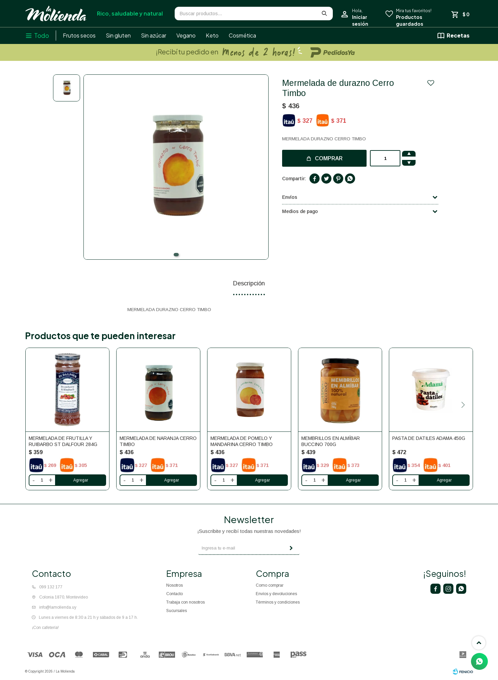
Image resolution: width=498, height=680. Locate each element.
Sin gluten (118, 35)
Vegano (186, 35)
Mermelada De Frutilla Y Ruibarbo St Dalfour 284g (63, 441)
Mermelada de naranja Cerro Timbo (158, 441)
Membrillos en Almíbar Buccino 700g (330, 441)
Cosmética (242, 35)
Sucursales (176, 610)
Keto (212, 35)
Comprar (329, 158)
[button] (176, 254)
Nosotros (174, 585)
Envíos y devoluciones (276, 593)
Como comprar (269, 585)
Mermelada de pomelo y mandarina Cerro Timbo (241, 441)
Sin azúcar (153, 35)
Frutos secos (79, 35)
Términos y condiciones (278, 602)
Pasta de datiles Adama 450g (428, 438)
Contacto (174, 593)
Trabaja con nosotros (185, 602)
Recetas (458, 35)
